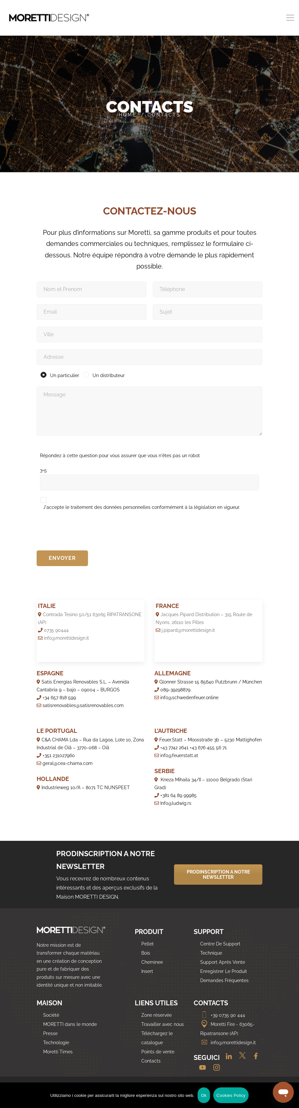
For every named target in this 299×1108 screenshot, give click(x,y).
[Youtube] (201, 1068)
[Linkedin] (226, 1058)
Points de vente (157, 1051)
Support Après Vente (222, 962)
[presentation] (86, 531)
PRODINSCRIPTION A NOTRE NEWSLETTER (218, 874)
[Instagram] (214, 1068)
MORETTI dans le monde (70, 1024)
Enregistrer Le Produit (223, 971)
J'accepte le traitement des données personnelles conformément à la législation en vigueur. (141, 507)
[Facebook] (253, 1058)
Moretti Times (58, 1051)
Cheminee (152, 962)
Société (51, 1015)
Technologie (56, 1042)
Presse (50, 1033)
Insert (147, 971)
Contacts (151, 1061)
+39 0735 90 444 (222, 1015)
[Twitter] (240, 1058)
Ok (203, 1095)
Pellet (147, 943)
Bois (145, 953)
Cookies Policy (231, 1095)
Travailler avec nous (162, 1024)
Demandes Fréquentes (224, 980)
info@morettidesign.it (228, 1042)
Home (127, 114)
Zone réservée (156, 1015)
